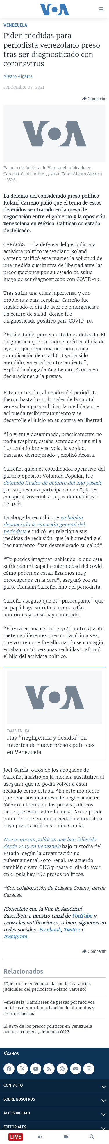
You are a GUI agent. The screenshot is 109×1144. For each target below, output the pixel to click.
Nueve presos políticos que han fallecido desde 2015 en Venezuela (49, 843)
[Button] (94, 98)
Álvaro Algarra (18, 76)
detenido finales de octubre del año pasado (52, 483)
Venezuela (15, 25)
